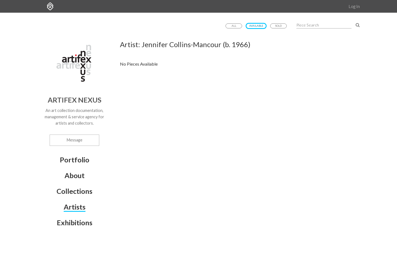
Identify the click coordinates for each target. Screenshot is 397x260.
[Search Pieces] (358, 24)
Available (256, 25)
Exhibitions (74, 222)
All (234, 25)
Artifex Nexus (74, 100)
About (75, 175)
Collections (74, 191)
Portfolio (74, 160)
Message (74, 140)
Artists (74, 207)
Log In (354, 6)
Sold (278, 25)
